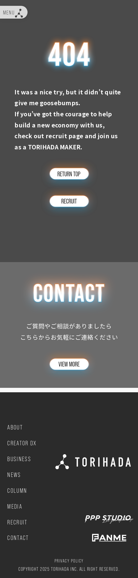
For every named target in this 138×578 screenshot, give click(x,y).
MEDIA (15, 505)
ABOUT (15, 426)
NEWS (14, 474)
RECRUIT (18, 521)
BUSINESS (20, 458)
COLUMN (18, 489)
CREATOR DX (23, 442)
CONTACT (19, 537)
